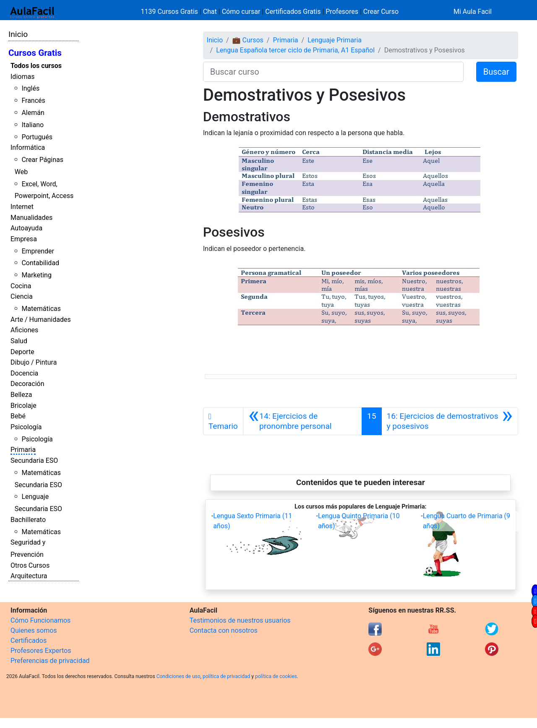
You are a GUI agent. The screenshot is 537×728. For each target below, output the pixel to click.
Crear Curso (381, 12)
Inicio (18, 34)
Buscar (496, 72)
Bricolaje (23, 406)
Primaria (23, 450)
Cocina (20, 286)
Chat (210, 12)
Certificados (28, 641)
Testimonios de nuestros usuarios (240, 620)
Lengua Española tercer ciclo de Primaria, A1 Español (295, 50)
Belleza (21, 395)
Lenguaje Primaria (335, 40)
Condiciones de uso (178, 676)
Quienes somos (33, 630)
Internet (22, 207)
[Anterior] (302, 421)
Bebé (18, 416)
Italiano (32, 125)
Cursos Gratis (35, 53)
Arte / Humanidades (40, 320)
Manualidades (31, 218)
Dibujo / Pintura (33, 362)
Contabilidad (40, 263)
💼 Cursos (247, 40)
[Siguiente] (449, 421)
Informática (27, 147)
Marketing (36, 275)
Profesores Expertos (40, 651)
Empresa (23, 239)
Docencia (24, 373)
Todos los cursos (36, 66)
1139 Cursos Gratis (170, 12)
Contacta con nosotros (224, 630)
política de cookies (276, 676)
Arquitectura (28, 576)
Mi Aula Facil (473, 12)
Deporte (22, 352)
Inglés (30, 88)
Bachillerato (28, 520)
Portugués (36, 137)
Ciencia (21, 296)
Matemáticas (41, 309)
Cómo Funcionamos (40, 620)
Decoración (27, 384)
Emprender (37, 251)
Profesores (342, 12)
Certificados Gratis (293, 12)
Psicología (26, 427)
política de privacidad (226, 676)
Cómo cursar (241, 12)
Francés (33, 100)
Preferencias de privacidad (50, 661)
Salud (18, 341)
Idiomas (22, 77)
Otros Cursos (30, 565)
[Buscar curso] (333, 72)
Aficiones (24, 330)
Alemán (32, 113)
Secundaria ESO (34, 460)
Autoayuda (26, 228)
